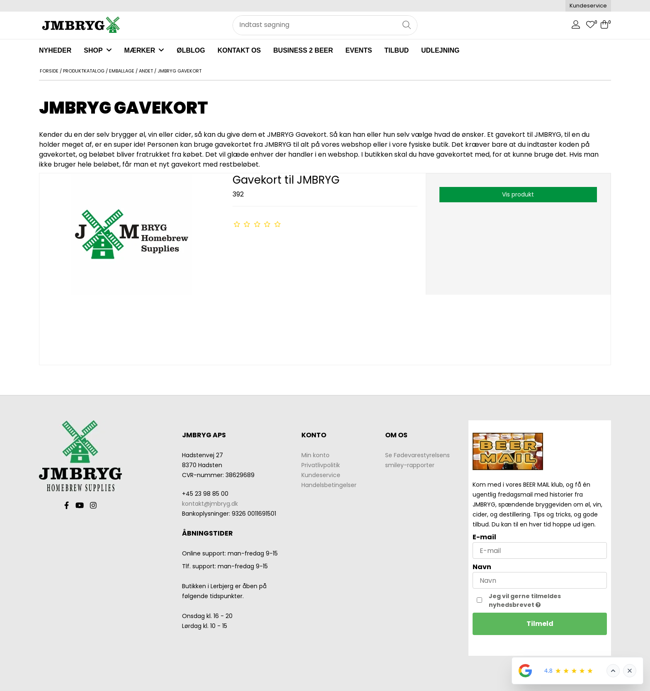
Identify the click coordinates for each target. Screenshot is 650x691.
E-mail (484, 537)
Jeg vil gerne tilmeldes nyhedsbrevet (542, 600)
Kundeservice (588, 6)
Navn (482, 567)
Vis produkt (518, 194)
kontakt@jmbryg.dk (210, 503)
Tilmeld (539, 623)
